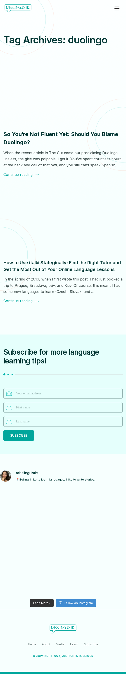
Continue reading (21, 174)
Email (9, 393)
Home (32, 644)
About (46, 644)
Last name (9, 421)
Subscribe (18, 435)
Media (60, 644)
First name (9, 407)
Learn (74, 644)
